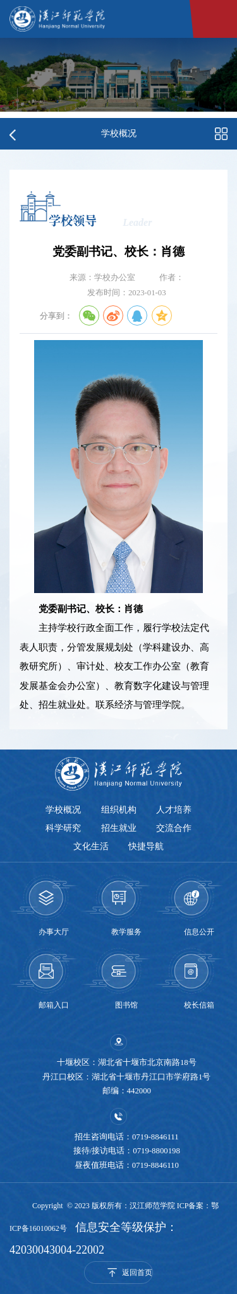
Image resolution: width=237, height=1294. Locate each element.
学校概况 (63, 809)
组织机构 (119, 809)
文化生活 (91, 846)
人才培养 (174, 809)
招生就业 (119, 828)
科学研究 (63, 828)
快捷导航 (146, 846)
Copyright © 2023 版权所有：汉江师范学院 (104, 1205)
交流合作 (174, 828)
